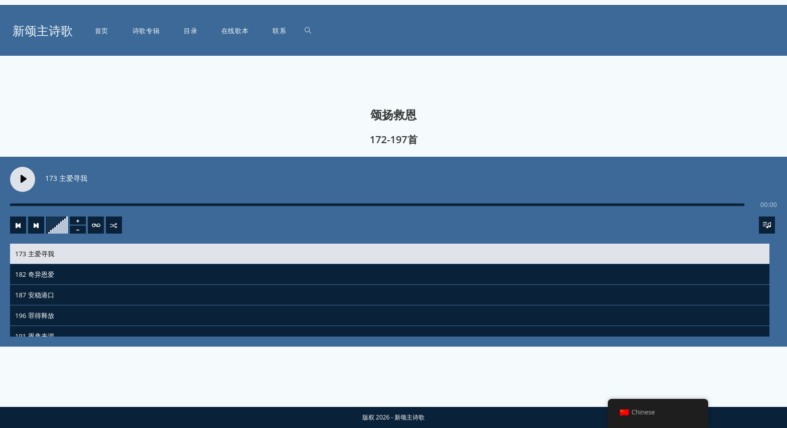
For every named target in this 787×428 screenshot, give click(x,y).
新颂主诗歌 (43, 30)
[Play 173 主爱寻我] (22, 179)
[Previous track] (18, 225)
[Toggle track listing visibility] (767, 225)
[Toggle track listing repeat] (96, 225)
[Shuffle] (114, 225)
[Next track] (36, 225)
